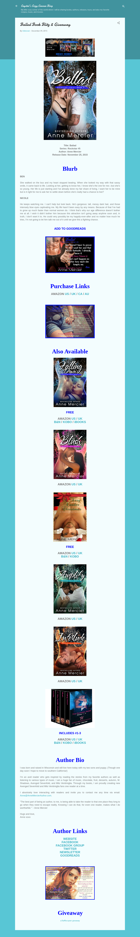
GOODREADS (70, 855)
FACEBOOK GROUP (70, 845)
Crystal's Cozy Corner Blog (37, 6)
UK (73, 294)
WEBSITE (70, 838)
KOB (74, 556)
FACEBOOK (70, 842)
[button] (118, 23)
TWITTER (70, 848)
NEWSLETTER (70, 852)
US (67, 294)
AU (87, 294)
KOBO (67, 422)
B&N (57, 422)
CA (80, 294)
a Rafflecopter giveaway (70, 921)
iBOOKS (80, 422)
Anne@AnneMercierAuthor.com (35, 795)
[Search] (123, 7)
